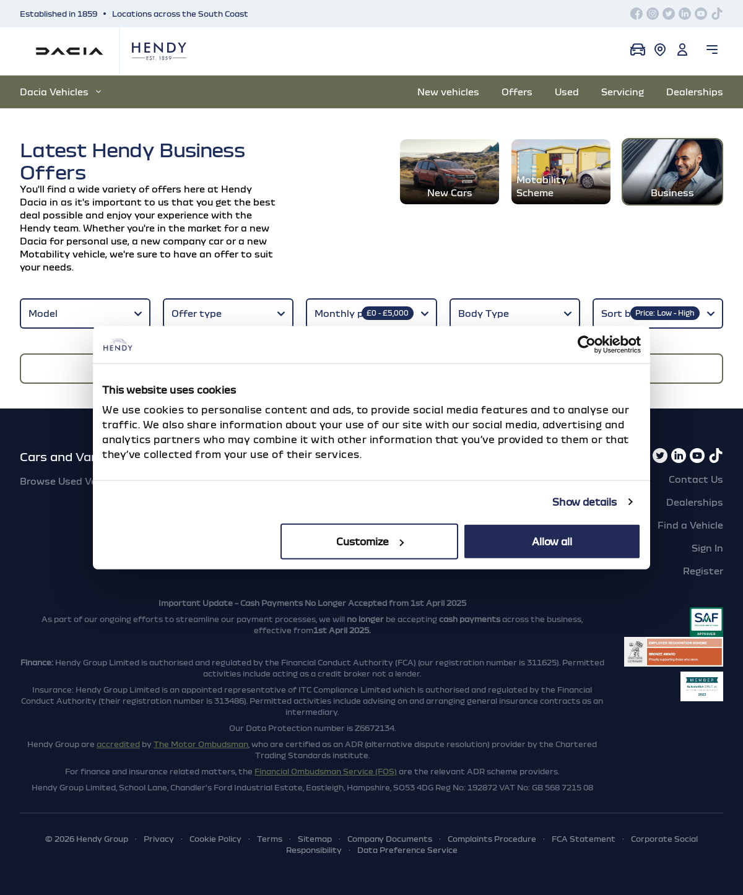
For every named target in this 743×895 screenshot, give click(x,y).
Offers (517, 92)
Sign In (707, 548)
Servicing (622, 92)
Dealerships (694, 92)
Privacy (159, 838)
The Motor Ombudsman (201, 744)
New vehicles (448, 92)
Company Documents (389, 838)
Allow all (552, 541)
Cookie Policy (215, 838)
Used (567, 92)
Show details (584, 502)
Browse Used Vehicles (72, 481)
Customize (370, 541)
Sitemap (315, 838)
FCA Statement (583, 838)
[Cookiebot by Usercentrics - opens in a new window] (586, 344)
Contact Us (696, 479)
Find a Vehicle (690, 525)
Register (703, 571)
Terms (269, 838)
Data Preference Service (407, 849)
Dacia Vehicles (60, 92)
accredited (118, 744)
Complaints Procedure (492, 838)
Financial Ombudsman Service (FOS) (325, 771)
